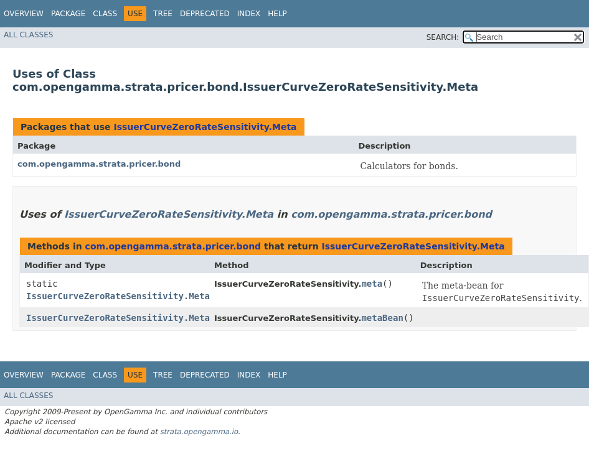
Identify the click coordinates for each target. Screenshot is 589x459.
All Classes (28, 34)
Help (277, 13)
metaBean (382, 318)
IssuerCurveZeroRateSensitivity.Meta (204, 127)
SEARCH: (442, 37)
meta (371, 284)
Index (249, 13)
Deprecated (205, 13)
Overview (24, 13)
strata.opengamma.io (199, 431)
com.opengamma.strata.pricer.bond (99, 164)
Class (105, 13)
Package (68, 13)
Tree (162, 13)
